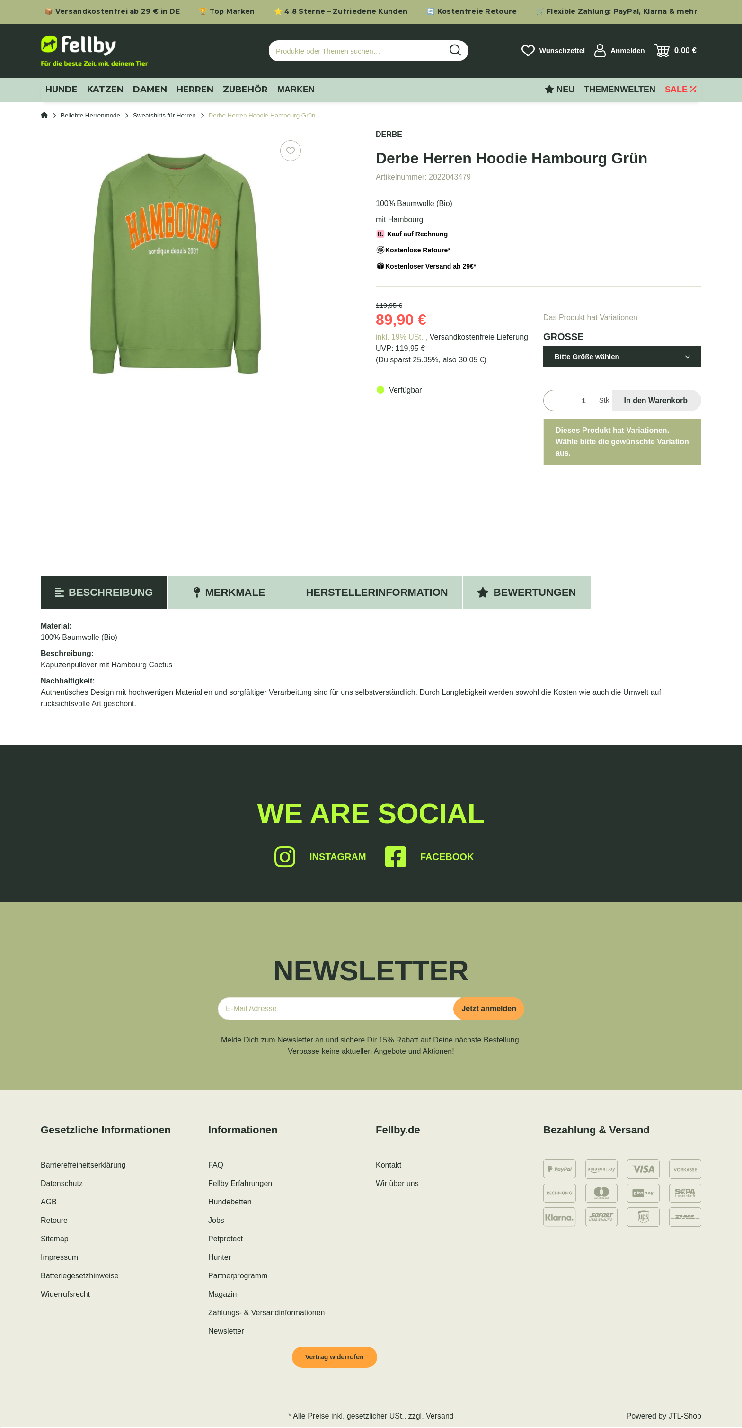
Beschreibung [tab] (104, 592)
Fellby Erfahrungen (240, 1183)
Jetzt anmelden (488, 1009)
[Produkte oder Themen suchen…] (356, 51)
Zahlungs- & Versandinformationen (266, 1313)
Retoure (54, 1220)
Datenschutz (62, 1183)
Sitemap (55, 1239)
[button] (619, 50)
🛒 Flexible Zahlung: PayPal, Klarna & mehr (617, 11)
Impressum (59, 1257)
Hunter (219, 1257)
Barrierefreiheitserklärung (83, 1165)
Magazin (222, 1294)
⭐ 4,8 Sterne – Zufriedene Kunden (341, 11)
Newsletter (226, 1331)
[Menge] (569, 400)
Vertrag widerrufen (338, 1358)
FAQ (215, 1165)
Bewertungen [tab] (526, 592)
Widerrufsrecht (65, 1294)
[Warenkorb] (675, 50)
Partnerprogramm (237, 1276)
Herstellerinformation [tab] (377, 592)
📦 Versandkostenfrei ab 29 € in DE (112, 11)
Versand (440, 1417)
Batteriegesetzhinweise (80, 1276)
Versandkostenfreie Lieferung (479, 337)
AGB (49, 1202)
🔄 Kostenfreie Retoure (471, 11)
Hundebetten (230, 1202)
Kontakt (388, 1165)
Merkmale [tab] (229, 592)
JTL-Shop (685, 1417)
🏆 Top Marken (227, 11)
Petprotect (225, 1239)
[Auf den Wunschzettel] (290, 150)
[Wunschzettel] (553, 50)
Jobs (216, 1220)
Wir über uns (397, 1183)
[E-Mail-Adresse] (339, 1008)
